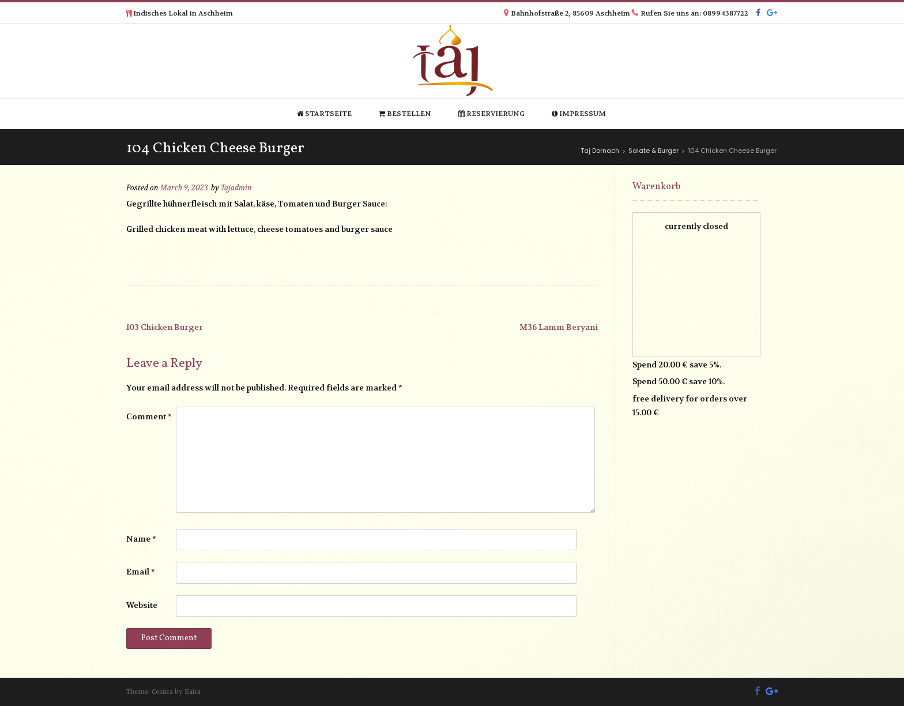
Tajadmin (236, 188)
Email (140, 571)
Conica (162, 692)
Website (141, 605)
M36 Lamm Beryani (558, 327)
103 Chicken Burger (164, 327)
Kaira (192, 692)
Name (141, 539)
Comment (149, 416)
